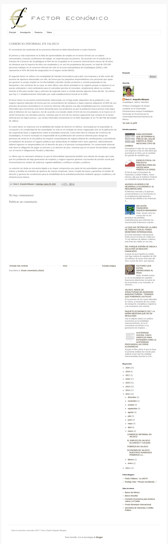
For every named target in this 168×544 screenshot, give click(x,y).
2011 (128, 468)
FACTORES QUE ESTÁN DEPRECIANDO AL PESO (144, 269)
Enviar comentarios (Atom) (32, 270)
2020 (128, 368)
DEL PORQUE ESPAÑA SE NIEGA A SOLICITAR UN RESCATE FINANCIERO (141, 248)
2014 (128, 386)
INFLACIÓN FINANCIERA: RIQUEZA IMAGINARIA (146, 208)
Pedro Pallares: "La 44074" (136, 478)
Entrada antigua (109, 266)
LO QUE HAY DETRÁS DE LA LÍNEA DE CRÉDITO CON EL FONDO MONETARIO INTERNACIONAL (141, 229)
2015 (128, 383)
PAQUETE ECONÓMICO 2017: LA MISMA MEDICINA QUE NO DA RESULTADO (140, 313)
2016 (128, 379)
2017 (128, 375)
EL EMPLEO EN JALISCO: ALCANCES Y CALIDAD (138, 441)
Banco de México (132, 492)
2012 (128, 394)
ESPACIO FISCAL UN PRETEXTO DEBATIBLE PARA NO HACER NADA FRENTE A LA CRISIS (146, 165)
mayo (130, 423)
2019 (128, 371)
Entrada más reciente (19, 266)
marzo (131, 431)
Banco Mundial (131, 496)
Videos (49, 32)
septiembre (133, 408)
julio (130, 416)
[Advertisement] (136, 53)
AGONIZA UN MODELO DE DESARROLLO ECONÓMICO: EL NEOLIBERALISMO (139, 186)
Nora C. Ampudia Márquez (137, 99)
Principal (12, 32)
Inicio (65, 266)
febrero (131, 459)
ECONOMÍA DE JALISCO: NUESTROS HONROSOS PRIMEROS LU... (139, 452)
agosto (131, 412)
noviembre (132, 401)
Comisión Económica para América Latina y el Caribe (140, 500)
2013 (128, 390)
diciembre (132, 397)
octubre (131, 405)
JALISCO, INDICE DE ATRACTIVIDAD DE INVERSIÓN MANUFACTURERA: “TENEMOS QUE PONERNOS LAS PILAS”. (139, 293)
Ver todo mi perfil (129, 123)
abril (130, 427)
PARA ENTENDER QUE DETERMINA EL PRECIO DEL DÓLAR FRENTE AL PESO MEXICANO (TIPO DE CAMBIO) (140, 140)
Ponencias (38, 32)
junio (130, 420)
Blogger (99, 537)
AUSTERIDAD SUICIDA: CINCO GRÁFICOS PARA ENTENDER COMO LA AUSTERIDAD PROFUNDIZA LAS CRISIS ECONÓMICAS (140, 340)
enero (130, 463)
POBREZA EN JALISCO (137, 446)
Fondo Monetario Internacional (138, 504)
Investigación (25, 32)
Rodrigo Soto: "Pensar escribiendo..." (141, 482)
